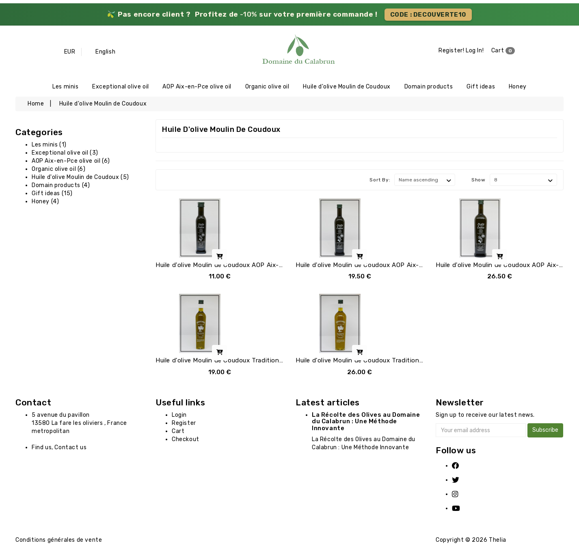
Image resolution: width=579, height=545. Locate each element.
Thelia (497, 540)
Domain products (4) (61, 186)
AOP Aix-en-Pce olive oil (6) (71, 161)
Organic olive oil (267, 87)
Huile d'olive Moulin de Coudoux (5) (80, 177)
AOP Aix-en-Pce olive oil (196, 87)
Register (184, 423)
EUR (70, 51)
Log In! (475, 50)
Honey (518, 87)
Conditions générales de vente (58, 540)
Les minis (65, 87)
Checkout (185, 440)
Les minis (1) (49, 145)
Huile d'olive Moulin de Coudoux (347, 87)
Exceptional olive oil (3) (65, 153)
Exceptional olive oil (120, 87)
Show (478, 180)
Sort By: (379, 180)
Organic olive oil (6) (59, 169)
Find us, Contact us (59, 448)
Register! (451, 50)
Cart (503, 51)
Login (179, 415)
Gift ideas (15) (52, 194)
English (105, 51)
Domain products (428, 87)
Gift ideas (481, 87)
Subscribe (545, 430)
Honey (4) (45, 202)
